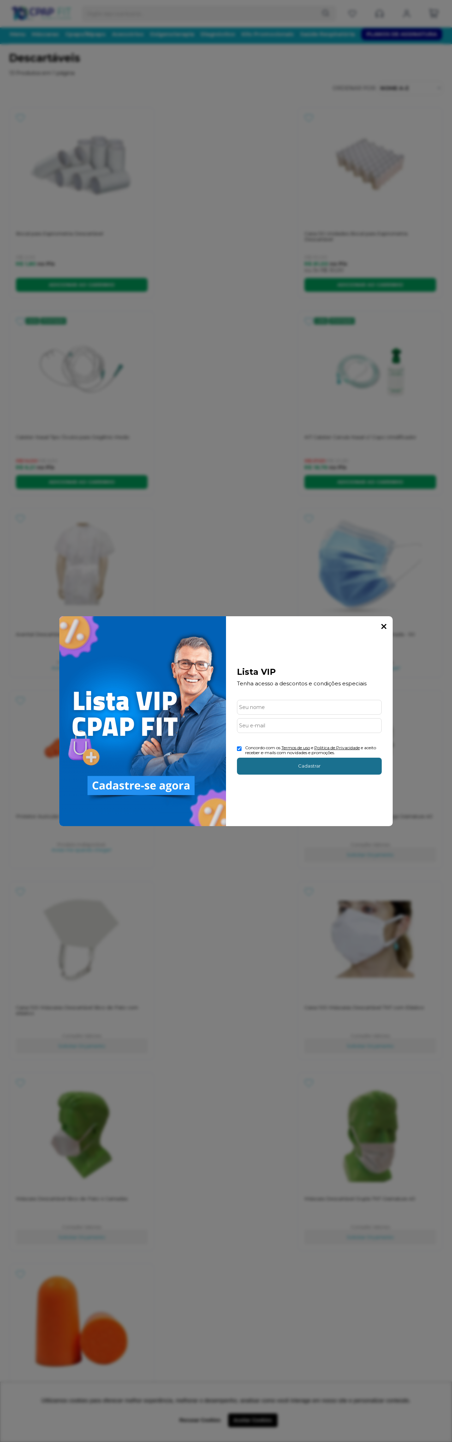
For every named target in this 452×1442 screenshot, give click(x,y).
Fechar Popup (383, 626)
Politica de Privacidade (337, 747)
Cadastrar (309, 766)
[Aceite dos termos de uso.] (239, 748)
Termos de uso (295, 747)
